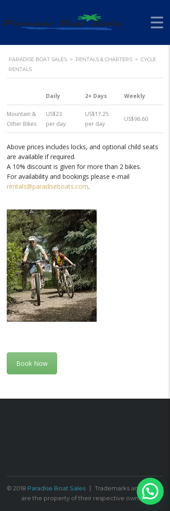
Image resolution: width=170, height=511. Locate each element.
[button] (150, 491)
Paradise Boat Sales (56, 488)
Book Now (32, 363)
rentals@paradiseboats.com (47, 186)
